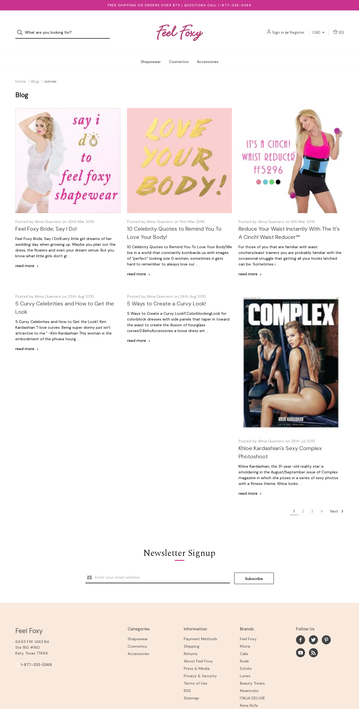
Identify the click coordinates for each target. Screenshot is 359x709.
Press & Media (196, 659)
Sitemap (191, 688)
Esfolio (246, 659)
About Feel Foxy (198, 651)
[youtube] (300, 643)
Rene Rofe (249, 696)
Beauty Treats (252, 673)
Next (337, 502)
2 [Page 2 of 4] (303, 502)
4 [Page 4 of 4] (321, 502)
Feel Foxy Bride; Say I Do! (46, 220)
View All (247, 703)
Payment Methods (200, 629)
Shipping (191, 636)
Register (297, 28)
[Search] (21, 28)
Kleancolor (249, 681)
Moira (245, 636)
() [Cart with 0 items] (338, 28)
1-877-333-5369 (36, 655)
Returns (190, 644)
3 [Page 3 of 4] (312, 502)
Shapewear (151, 53)
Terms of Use (195, 673)
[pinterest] (326, 630)
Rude (244, 651)
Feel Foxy (248, 629)
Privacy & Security (200, 666)
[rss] (313, 643)
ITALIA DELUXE (252, 688)
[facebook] (300, 630)
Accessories (208, 53)
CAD (318, 28)
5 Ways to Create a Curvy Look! (166, 295)
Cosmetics (179, 53)
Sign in (278, 28)
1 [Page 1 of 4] (294, 502)
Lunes (245, 666)
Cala (244, 644)
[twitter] (313, 630)
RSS (187, 681)
